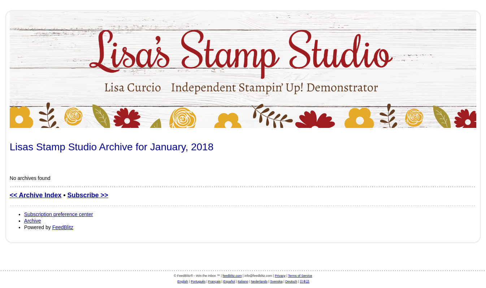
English (182, 281)
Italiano (243, 281)
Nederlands (259, 281)
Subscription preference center (58, 214)
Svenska (276, 281)
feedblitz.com (232, 276)
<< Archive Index (35, 195)
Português (198, 281)
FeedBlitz (62, 227)
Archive (32, 221)
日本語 (304, 281)
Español (229, 281)
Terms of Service (300, 276)
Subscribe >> (88, 195)
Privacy (280, 276)
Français (214, 281)
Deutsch (291, 281)
